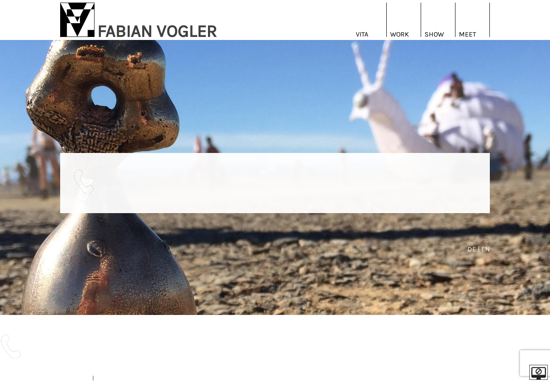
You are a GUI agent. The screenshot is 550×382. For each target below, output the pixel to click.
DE (473, 249)
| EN (484, 249)
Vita (362, 34)
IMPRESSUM (75, 378)
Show (434, 34)
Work (399, 34)
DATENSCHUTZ (113, 378)
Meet (467, 34)
